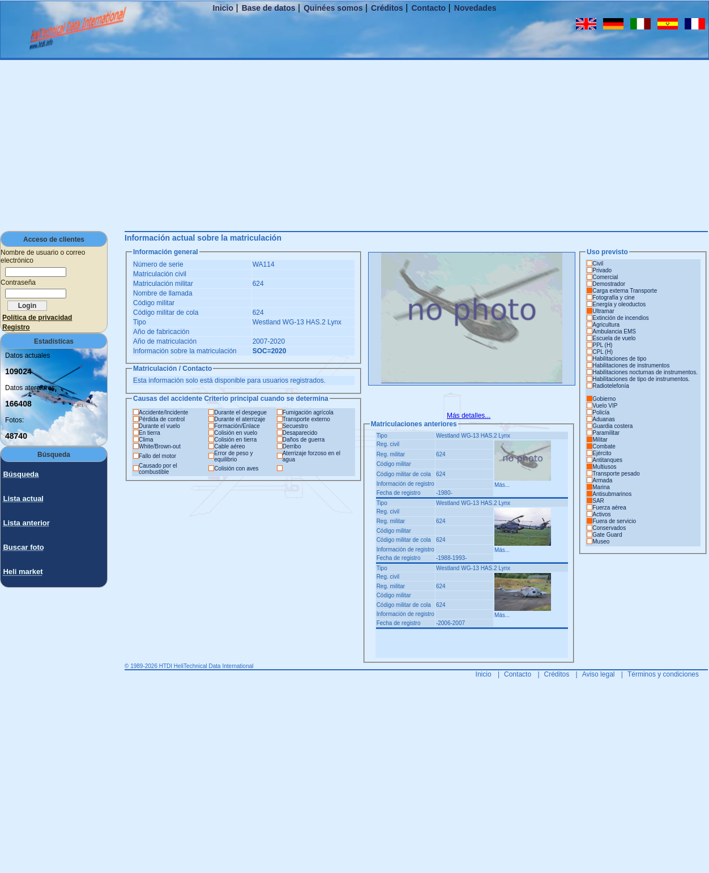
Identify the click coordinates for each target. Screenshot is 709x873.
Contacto (429, 7)
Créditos (387, 7)
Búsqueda (21, 474)
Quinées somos (333, 7)
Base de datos (269, 7)
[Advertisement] (354, 145)
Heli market (22, 571)
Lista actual (23, 498)
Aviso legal (598, 674)
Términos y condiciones (663, 674)
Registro (16, 327)
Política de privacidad (37, 318)
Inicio (223, 7)
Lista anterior (26, 523)
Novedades (475, 7)
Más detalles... (468, 416)
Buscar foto (23, 547)
